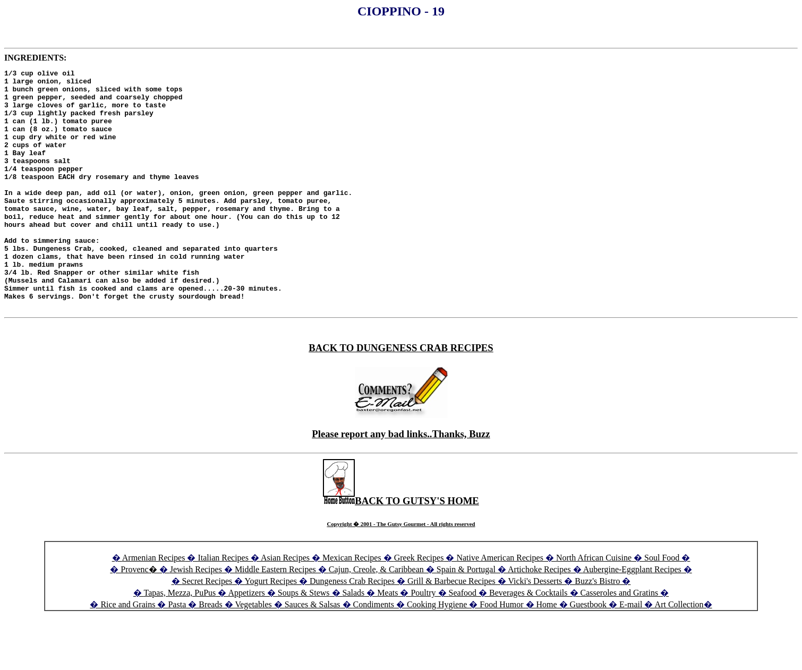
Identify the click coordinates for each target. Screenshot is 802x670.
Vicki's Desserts (536, 628)
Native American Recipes (499, 605)
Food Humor (502, 652)
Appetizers (247, 640)
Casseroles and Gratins (620, 640)
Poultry (423, 640)
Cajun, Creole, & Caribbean (376, 617)
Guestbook (588, 652)
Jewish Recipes (197, 617)
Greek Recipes (419, 605)
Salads (354, 640)
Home (546, 652)
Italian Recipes (224, 605)
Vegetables (253, 652)
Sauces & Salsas (312, 652)
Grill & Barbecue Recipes (452, 628)
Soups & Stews (304, 640)
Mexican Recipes (352, 605)
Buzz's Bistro (597, 628)
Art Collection (679, 652)
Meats (387, 640)
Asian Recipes (285, 605)
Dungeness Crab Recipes (352, 628)
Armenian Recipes (153, 605)
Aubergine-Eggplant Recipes (632, 617)
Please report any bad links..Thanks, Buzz (401, 481)
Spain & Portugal (466, 617)
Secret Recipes (207, 628)
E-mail (631, 652)
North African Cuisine (594, 605)
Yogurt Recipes (271, 628)
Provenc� (139, 617)
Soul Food (661, 605)
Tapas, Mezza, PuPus (180, 640)
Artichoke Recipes (539, 617)
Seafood (462, 640)
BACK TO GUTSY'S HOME (401, 548)
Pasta (177, 652)
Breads (210, 652)
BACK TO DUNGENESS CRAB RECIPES (401, 395)
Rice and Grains (127, 652)
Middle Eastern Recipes (276, 617)
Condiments (373, 652)
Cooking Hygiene (438, 652)
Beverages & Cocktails (529, 640)
